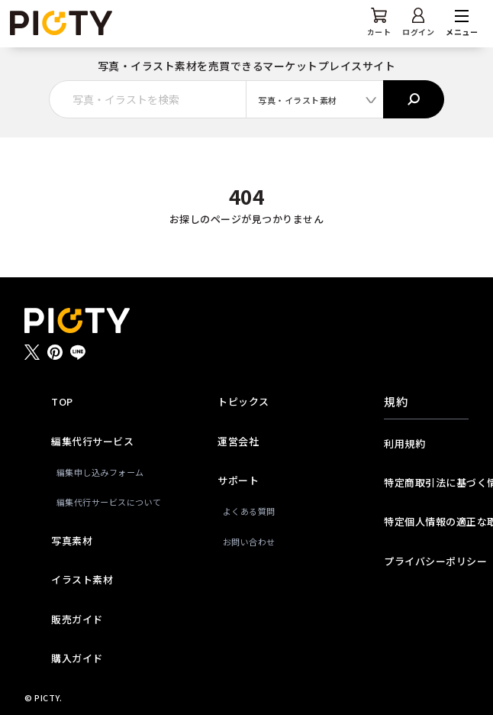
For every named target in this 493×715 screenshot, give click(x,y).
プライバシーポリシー (426, 561)
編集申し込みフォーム (96, 472)
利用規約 (404, 443)
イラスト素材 (82, 579)
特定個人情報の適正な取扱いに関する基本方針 (426, 521)
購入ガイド (77, 658)
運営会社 (238, 441)
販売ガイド (77, 619)
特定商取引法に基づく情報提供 (426, 482)
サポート (238, 480)
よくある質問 (249, 511)
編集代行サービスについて (96, 502)
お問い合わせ (249, 541)
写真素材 (71, 540)
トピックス (243, 401)
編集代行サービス (92, 441)
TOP (62, 401)
